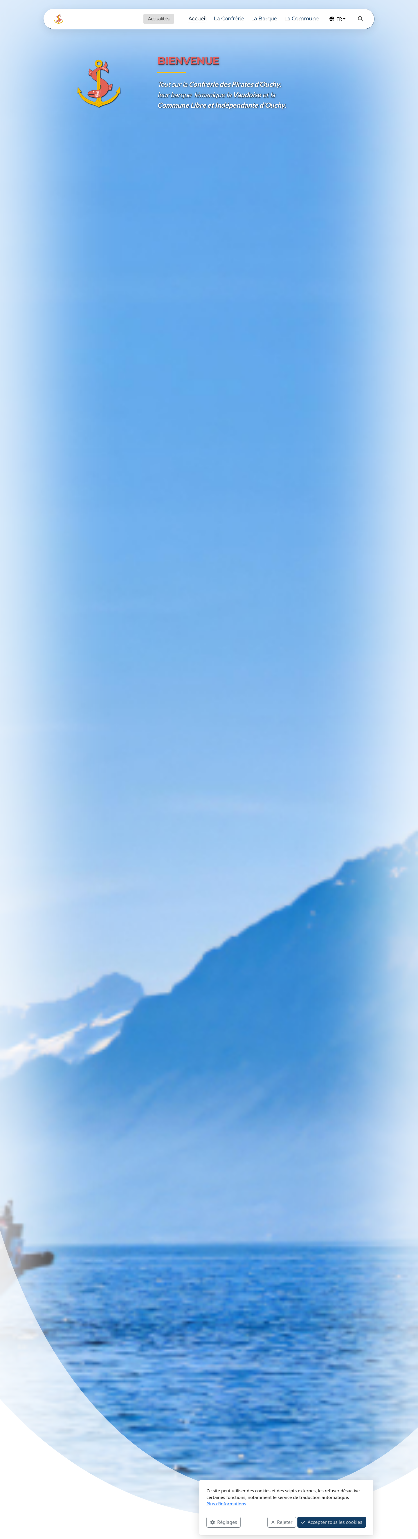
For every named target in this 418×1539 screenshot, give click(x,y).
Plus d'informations (149, 1503)
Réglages (146, 1522)
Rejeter (204, 1522)
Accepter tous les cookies (254, 1522)
